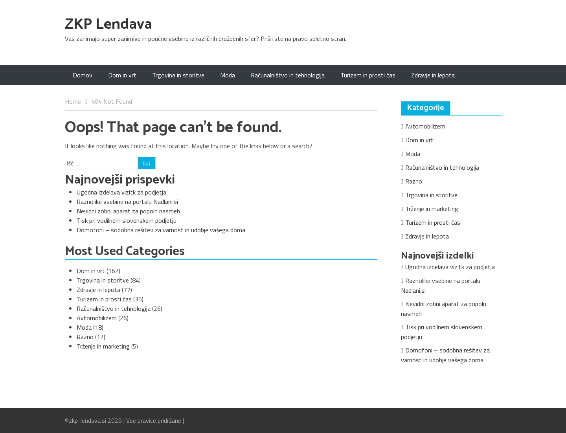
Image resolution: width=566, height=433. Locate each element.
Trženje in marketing (103, 346)
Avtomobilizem (97, 318)
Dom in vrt (122, 75)
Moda (227, 75)
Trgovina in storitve (178, 75)
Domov (82, 75)
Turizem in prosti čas (367, 75)
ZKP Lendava (108, 24)
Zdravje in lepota (433, 75)
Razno (85, 336)
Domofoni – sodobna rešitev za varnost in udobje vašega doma (161, 230)
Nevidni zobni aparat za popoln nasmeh (128, 211)
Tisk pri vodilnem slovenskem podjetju (126, 220)
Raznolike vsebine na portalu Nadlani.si (127, 201)
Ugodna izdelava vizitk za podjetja (121, 192)
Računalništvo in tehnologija (288, 75)
